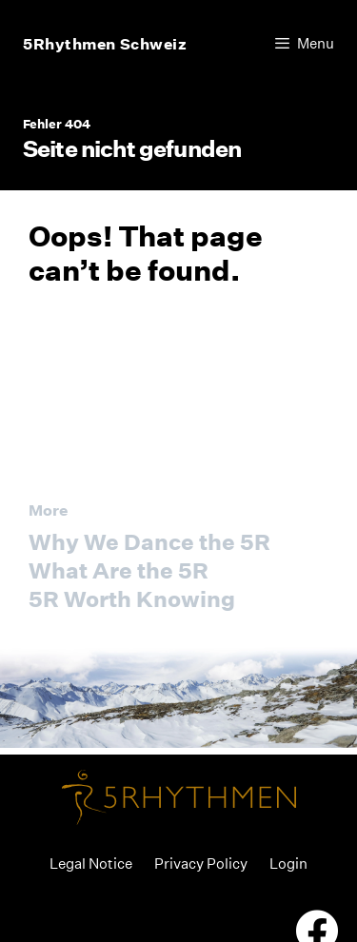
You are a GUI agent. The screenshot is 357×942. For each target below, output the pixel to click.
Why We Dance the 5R (149, 542)
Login (288, 863)
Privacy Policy (201, 863)
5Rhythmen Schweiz (105, 43)
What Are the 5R (118, 570)
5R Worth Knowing (132, 599)
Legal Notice (91, 863)
